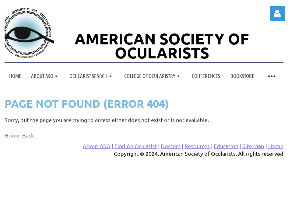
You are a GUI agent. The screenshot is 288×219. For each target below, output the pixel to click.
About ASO (97, 146)
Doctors (171, 146)
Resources (197, 146)
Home (12, 135)
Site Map (253, 146)
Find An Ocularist (135, 146)
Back (28, 135)
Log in (277, 13)
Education (226, 146)
